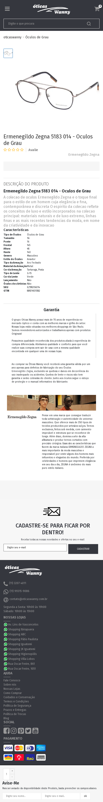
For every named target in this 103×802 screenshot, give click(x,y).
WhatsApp (5, 624)
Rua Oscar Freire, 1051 (22, 668)
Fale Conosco (11, 680)
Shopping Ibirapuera (21, 629)
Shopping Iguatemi (20, 644)
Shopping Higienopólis (22, 654)
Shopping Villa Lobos (21, 659)
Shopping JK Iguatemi (21, 649)
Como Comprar (12, 693)
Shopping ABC (17, 634)
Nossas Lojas (11, 688)
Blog (6, 718)
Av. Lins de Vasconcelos (23, 624)
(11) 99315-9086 (16, 592)
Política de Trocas (14, 714)
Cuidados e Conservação (19, 697)
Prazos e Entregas (14, 710)
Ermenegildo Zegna (84, 154)
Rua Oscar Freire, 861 (21, 663)
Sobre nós (9, 684)
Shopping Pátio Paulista (23, 639)
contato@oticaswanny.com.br (25, 600)
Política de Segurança (17, 705)
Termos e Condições (16, 701)
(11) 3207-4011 (14, 584)
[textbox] (42, 23)
